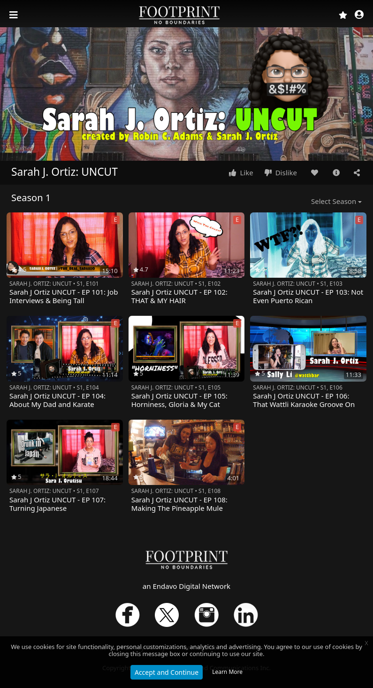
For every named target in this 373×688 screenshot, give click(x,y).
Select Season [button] (333, 201)
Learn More (227, 672)
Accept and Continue (166, 672)
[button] (359, 15)
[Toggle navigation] (14, 15)
